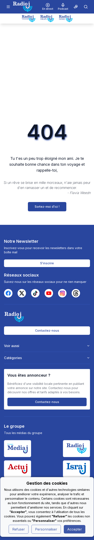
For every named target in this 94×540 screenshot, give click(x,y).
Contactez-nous (47, 330)
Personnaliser (46, 529)
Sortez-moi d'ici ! (47, 206)
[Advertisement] (47, 73)
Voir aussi (47, 346)
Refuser (18, 529)
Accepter (74, 529)
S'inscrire (47, 263)
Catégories (47, 358)
